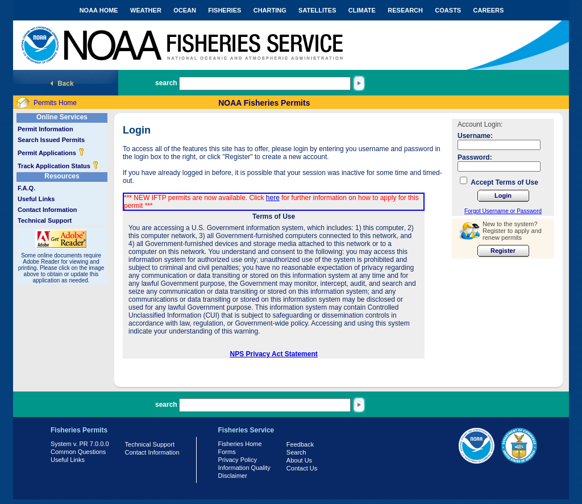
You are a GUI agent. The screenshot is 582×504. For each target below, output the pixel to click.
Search (296, 452)
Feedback (300, 444)
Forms (227, 451)
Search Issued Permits (51, 139)
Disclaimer (232, 475)
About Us (299, 460)
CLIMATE (362, 10)
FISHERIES (224, 10)
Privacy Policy (237, 459)
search (166, 83)
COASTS (448, 10)
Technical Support (45, 220)
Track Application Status (58, 166)
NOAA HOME (99, 10)
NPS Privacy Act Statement (274, 354)
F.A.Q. (26, 188)
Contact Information (47, 209)
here (273, 198)
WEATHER (145, 10)
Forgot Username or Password (503, 211)
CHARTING (269, 10)
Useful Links (36, 198)
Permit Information (45, 129)
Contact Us (301, 468)
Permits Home (55, 103)
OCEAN (184, 10)
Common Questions (78, 451)
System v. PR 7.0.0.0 (80, 443)
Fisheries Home (240, 443)
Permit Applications (51, 152)
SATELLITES (317, 10)
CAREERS (488, 10)
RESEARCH (405, 10)
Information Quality (244, 467)
